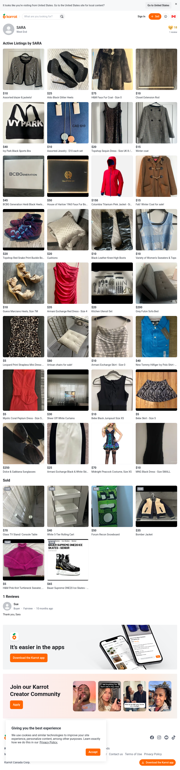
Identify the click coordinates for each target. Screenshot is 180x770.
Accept (93, 752)
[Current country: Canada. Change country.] (173, 16)
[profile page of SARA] (8, 29)
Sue (16, 604)
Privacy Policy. (49, 742)
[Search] (61, 16)
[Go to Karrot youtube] (166, 737)
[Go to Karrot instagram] (159, 737)
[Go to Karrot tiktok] (173, 737)
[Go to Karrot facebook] (152, 737)
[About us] (165, 16)
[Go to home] (10, 16)
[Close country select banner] (176, 3)
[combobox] (40, 16)
